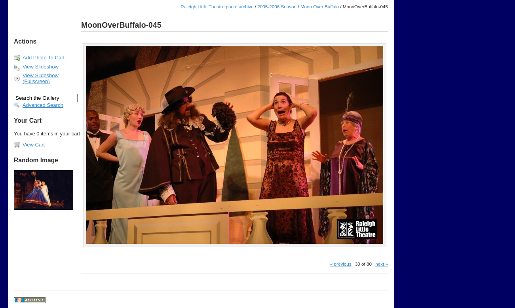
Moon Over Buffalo (319, 6)
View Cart (34, 145)
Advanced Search (43, 105)
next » (381, 263)
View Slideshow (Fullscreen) (41, 78)
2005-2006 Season (276, 6)
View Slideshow (41, 67)
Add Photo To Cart (44, 58)
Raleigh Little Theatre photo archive (217, 6)
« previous (341, 263)
